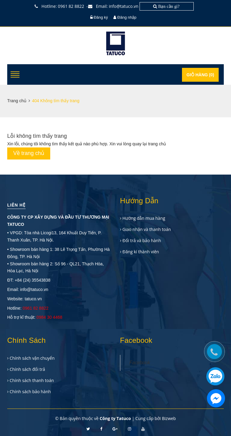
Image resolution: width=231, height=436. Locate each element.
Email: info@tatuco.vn (114, 6)
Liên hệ (16, 205)
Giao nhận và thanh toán (146, 229)
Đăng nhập (126, 17)
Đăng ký (101, 17)
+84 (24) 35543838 (33, 280)
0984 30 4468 (49, 317)
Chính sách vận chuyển (32, 358)
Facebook (139, 362)
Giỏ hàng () (200, 74)
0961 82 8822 (35, 308)
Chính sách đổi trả (27, 369)
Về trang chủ (28, 153)
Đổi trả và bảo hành (141, 240)
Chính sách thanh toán (32, 380)
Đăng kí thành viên (140, 251)
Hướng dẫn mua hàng (143, 218)
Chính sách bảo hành (30, 391)
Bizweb (169, 418)
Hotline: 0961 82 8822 (60, 6)
